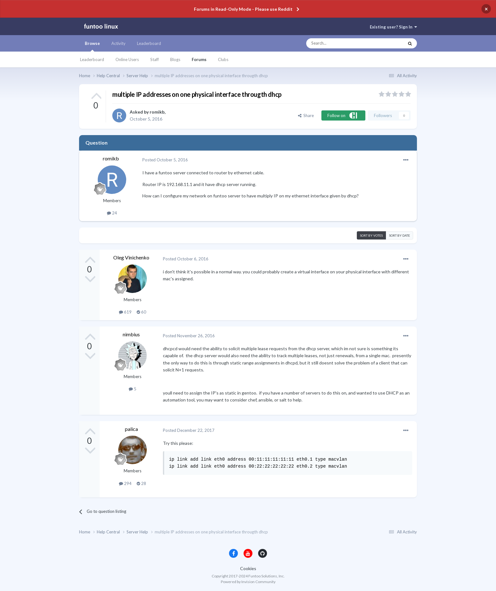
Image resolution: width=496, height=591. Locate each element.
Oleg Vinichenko (131, 257)
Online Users (127, 59)
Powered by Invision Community (248, 581)
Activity (118, 43)
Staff (154, 59)
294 (125, 483)
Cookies (248, 568)
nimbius (131, 334)
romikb (157, 112)
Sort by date (399, 235)
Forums (199, 59)
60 (141, 311)
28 (141, 483)
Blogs (175, 59)
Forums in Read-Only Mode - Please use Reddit (243, 9)
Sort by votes (371, 235)
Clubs (223, 59)
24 (112, 212)
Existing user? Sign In (393, 26)
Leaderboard (92, 59)
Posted (165, 159)
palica (131, 429)
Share (306, 115)
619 (125, 311)
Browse (92, 46)
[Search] (342, 43)
